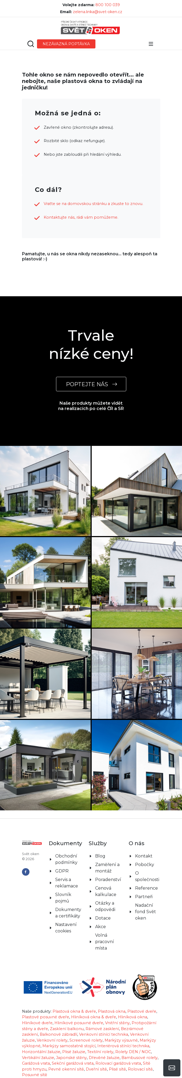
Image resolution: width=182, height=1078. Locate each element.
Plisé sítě (117, 1069)
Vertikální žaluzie (38, 1057)
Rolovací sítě (140, 1069)
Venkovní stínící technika (103, 1034)
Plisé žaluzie (73, 1051)
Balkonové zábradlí (58, 1034)
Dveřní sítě (96, 1069)
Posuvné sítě (34, 1074)
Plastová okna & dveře (74, 1011)
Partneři (144, 896)
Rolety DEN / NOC (133, 1051)
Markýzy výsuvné (121, 1040)
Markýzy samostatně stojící (68, 1045)
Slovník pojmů (63, 898)
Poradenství (108, 879)
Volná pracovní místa (104, 942)
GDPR (62, 871)
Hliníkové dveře (37, 1022)
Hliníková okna (132, 1017)
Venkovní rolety (52, 1040)
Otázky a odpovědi (105, 906)
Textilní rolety (100, 1051)
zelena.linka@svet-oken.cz (97, 11)
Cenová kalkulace (105, 891)
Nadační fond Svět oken (145, 912)
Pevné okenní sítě (66, 1069)
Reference (146, 888)
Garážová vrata (36, 1063)
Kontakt (144, 856)
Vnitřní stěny (117, 1022)
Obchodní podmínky (66, 859)
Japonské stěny (71, 1057)
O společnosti (147, 876)
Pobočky (144, 864)
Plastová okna (111, 1011)
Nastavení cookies (66, 927)
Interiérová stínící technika (123, 1045)
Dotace (103, 918)
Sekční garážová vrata (73, 1063)
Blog (100, 856)
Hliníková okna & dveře (93, 1017)
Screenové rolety (86, 1040)
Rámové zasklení (102, 1028)
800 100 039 (107, 4)
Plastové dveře (141, 1011)
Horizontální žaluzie (41, 1051)
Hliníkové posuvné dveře (78, 1022)
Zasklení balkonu (67, 1028)
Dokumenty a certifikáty (68, 912)
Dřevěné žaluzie (104, 1057)
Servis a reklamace (66, 883)
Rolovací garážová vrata (118, 1063)
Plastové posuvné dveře (45, 1017)
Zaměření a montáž (107, 868)
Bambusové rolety (139, 1057)
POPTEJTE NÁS (91, 384)
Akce (100, 926)
